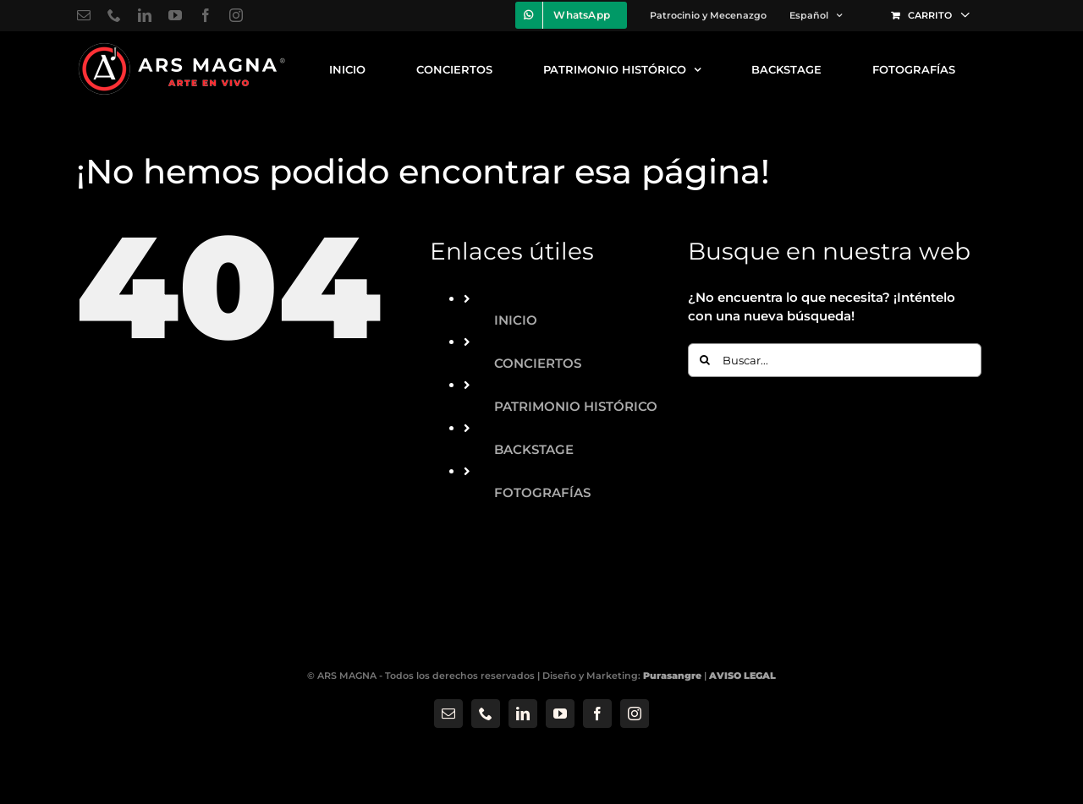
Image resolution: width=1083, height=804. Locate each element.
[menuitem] (815, 15)
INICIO (515, 320)
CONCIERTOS (537, 363)
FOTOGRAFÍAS (542, 492)
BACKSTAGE (534, 449)
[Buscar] (705, 360)
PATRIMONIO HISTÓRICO (575, 406)
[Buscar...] (834, 360)
